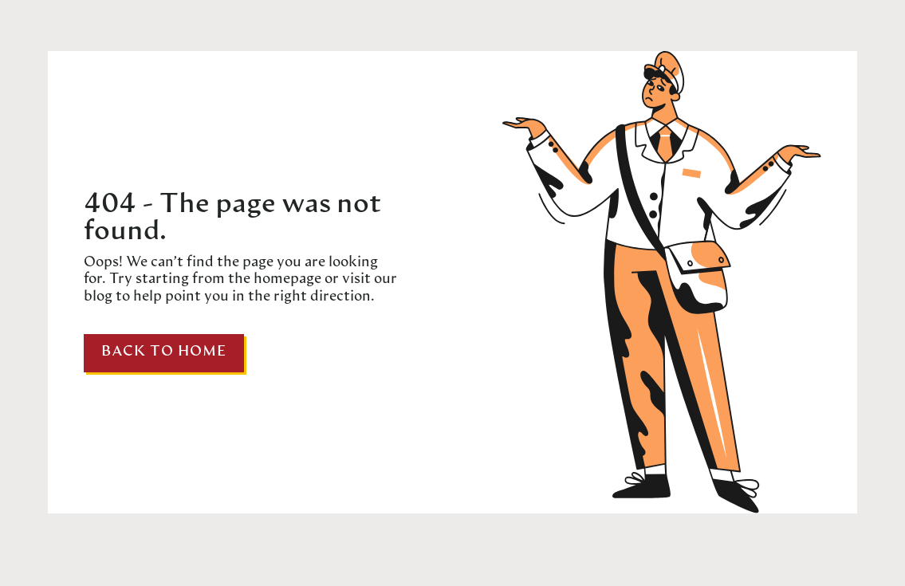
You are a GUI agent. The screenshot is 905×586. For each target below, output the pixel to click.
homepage (285, 279)
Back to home (163, 352)
